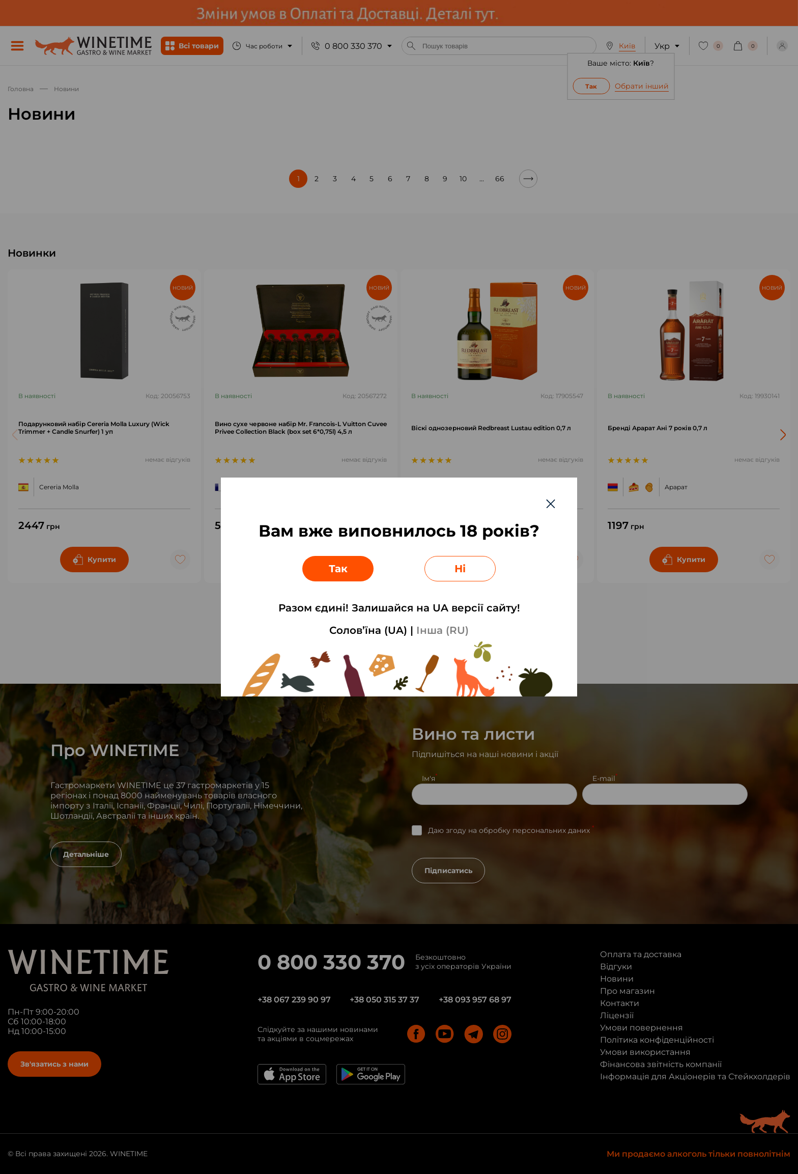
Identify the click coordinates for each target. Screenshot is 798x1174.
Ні (460, 569)
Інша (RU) (442, 630)
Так (338, 569)
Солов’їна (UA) (368, 630)
